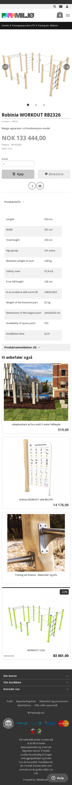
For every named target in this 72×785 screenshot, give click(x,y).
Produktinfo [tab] (12, 201)
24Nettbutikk (42, 779)
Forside (5, 25)
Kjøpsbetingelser (26, 701)
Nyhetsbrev (24, 705)
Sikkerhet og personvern (53, 701)
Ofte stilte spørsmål (45, 705)
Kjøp (18, 174)
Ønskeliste (54, 174)
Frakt (10, 701)
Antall (5, 158)
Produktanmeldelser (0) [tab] (20, 347)
